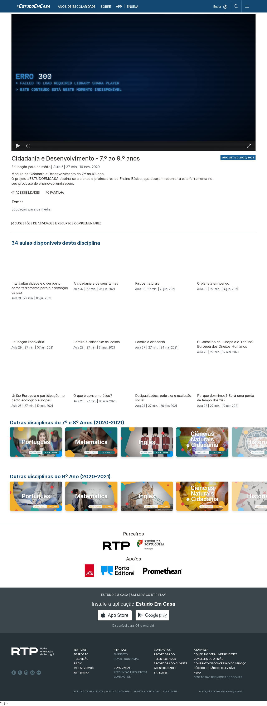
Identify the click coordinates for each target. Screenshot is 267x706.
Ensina (132, 7)
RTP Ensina (81, 672)
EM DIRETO (121, 654)
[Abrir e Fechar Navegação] (247, 7)
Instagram (26, 672)
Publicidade (169, 691)
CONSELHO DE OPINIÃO (209, 658)
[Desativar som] (28, 146)
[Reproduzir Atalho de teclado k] (18, 146)
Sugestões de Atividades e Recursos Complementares (56, 223)
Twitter (20, 672)
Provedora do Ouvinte (170, 663)
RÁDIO (78, 663)
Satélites (161, 672)
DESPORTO (81, 654)
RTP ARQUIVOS (84, 668)
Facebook (13, 672)
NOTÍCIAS (80, 649)
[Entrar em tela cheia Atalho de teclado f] (249, 146)
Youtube (32, 672)
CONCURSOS (122, 667)
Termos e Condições (146, 691)
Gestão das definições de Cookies (218, 677)
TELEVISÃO (81, 658)
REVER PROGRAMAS (126, 658)
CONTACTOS (162, 649)
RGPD (197, 672)
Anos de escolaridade (77, 7)
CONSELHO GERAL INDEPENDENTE (215, 654)
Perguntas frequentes (130, 672)
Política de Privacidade (88, 691)
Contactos (122, 676)
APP (119, 7)
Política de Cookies (118, 691)
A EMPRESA (201, 649)
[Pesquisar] (236, 6)
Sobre (106, 7)
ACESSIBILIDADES (25, 192)
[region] (133, 82)
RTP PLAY (120, 649)
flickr (39, 672)
